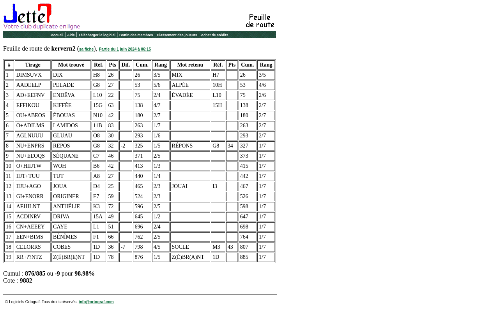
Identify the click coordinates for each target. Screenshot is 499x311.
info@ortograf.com (96, 302)
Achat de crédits (214, 35)
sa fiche (86, 49)
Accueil (57, 35)
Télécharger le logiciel (97, 35)
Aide (71, 35)
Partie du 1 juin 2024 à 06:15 (125, 49)
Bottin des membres (136, 35)
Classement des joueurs (177, 35)
